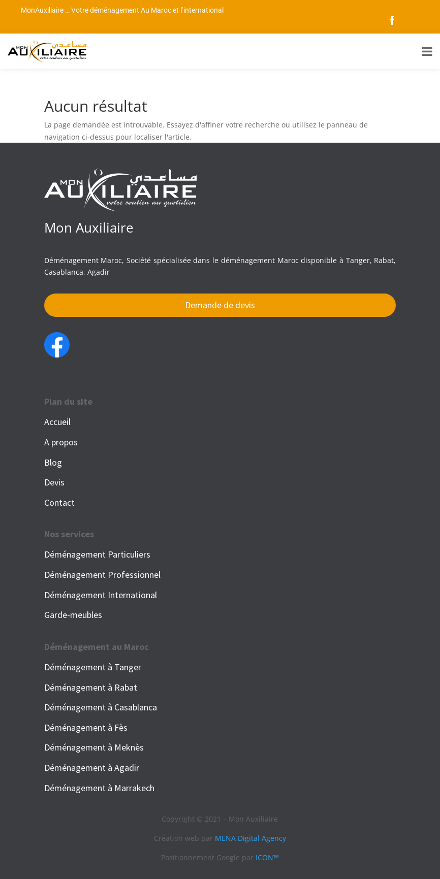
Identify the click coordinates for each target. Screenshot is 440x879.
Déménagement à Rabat (90, 687)
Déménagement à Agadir (91, 767)
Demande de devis (220, 305)
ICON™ (267, 857)
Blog (53, 462)
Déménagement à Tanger (92, 667)
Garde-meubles (73, 615)
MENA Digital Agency (250, 838)
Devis (54, 482)
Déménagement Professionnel (102, 574)
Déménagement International (100, 595)
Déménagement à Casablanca (100, 707)
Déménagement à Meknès (94, 747)
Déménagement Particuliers (97, 554)
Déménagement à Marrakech (99, 788)
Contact (59, 502)
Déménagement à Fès (86, 727)
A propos (61, 442)
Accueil (57, 422)
